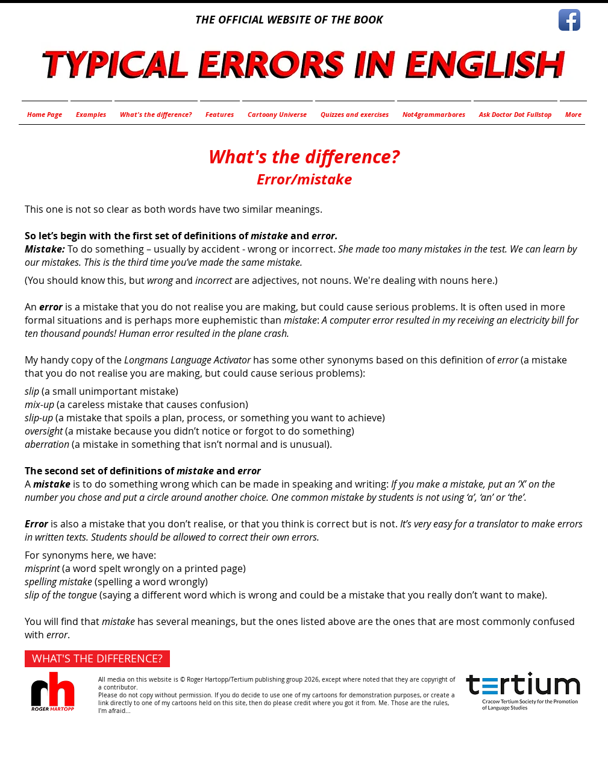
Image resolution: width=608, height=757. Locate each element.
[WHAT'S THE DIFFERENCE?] (97, 658)
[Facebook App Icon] (569, 20)
